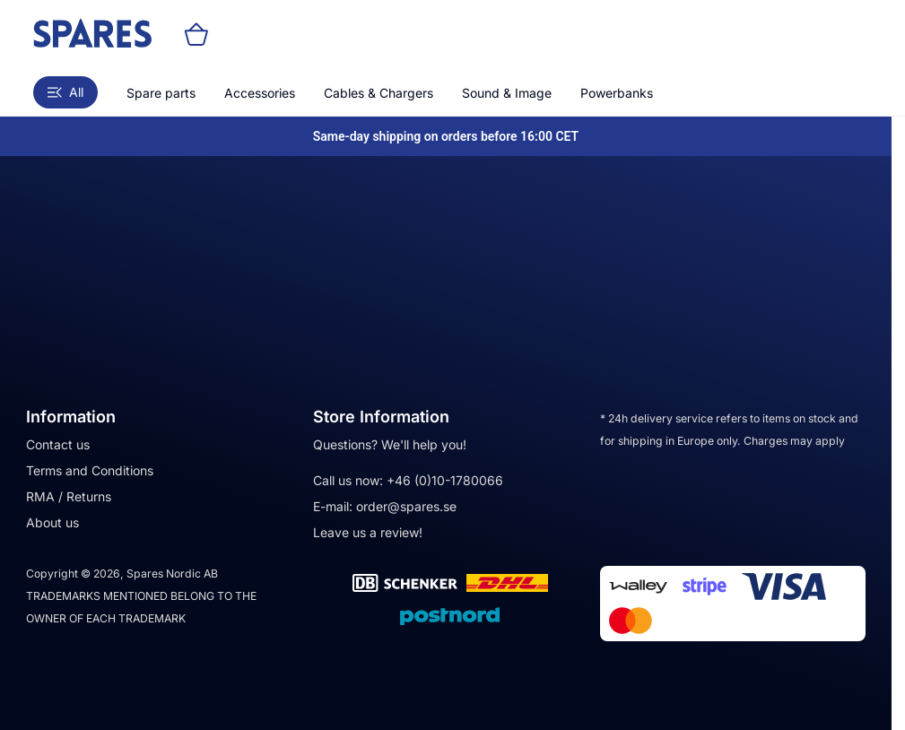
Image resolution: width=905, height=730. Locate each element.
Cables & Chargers (378, 92)
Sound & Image (507, 92)
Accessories (259, 92)
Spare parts (161, 92)
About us (52, 522)
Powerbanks (616, 92)
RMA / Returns (68, 496)
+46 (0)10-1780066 (445, 480)
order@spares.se (406, 506)
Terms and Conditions (89, 470)
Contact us (58, 444)
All (65, 92)
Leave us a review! (367, 532)
